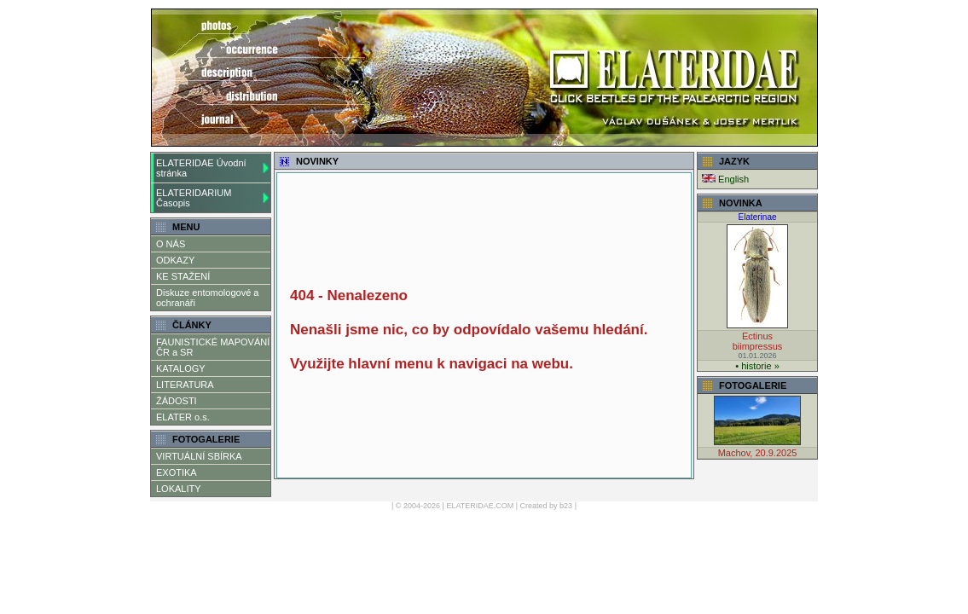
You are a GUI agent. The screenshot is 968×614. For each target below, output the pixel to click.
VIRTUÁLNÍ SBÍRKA (199, 456)
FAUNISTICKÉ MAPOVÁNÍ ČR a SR (213, 347)
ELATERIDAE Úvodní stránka (201, 168)
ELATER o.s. (183, 417)
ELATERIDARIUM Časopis (193, 198)
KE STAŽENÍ (183, 276)
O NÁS (170, 244)
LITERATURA (185, 384)
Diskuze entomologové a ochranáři (207, 297)
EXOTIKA (176, 472)
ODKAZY (175, 260)
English (725, 179)
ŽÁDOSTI (176, 401)
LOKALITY (178, 489)
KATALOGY (181, 368)
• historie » (757, 366)
